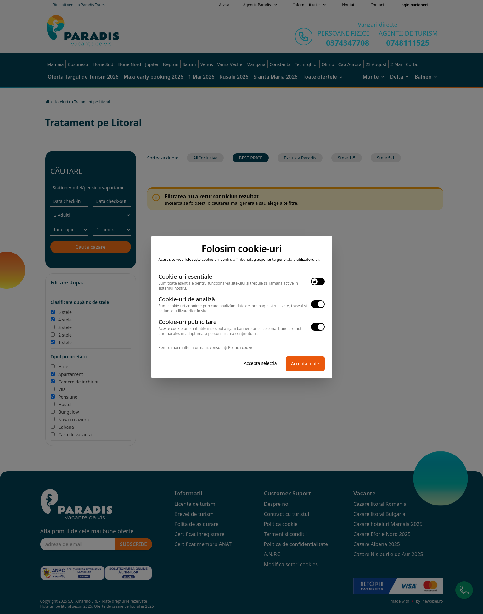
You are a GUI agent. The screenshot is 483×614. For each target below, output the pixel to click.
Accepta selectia (260, 363)
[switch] (318, 281)
